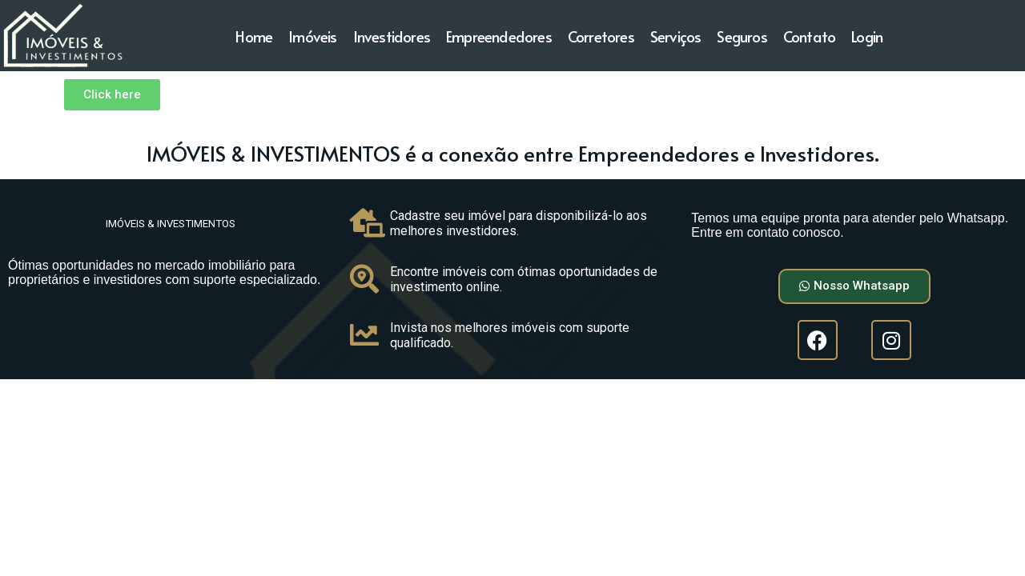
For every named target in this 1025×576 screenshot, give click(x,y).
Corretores (601, 36)
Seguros (741, 36)
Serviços (675, 36)
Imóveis (312, 36)
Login (866, 36)
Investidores (391, 36)
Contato (809, 36)
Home (253, 36)
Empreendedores (499, 36)
